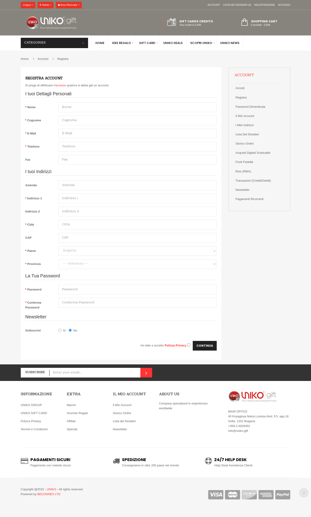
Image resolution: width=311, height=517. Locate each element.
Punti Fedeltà (244, 162)
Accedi (240, 88)
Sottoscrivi (33, 330)
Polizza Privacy (31, 421)
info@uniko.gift (238, 431)
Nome (31, 107)
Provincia (34, 264)
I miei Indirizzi (245, 125)
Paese (31, 251)
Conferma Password (33, 305)
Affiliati (71, 421)
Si (62, 330)
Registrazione (264, 4)
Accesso (284, 4)
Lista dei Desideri (247, 134)
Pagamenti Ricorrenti (250, 199)
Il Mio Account (245, 116)
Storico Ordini (122, 413)
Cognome (34, 120)
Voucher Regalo (77, 413)
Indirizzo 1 (34, 198)
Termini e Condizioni (34, 429)
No (73, 330)
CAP (28, 237)
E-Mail (31, 133)
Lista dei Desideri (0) (237, 4)
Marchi (71, 405)
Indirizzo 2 (32, 211)
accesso (60, 85)
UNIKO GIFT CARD (34, 413)
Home (25, 59)
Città (30, 224)
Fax (27, 159)
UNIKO (51, 489)
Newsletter (243, 190)
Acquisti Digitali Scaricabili (253, 152)
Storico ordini (245, 143)
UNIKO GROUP (31, 405)
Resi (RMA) (243, 171)
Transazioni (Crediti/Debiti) (253, 180)
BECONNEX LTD (48, 494)
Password (34, 289)
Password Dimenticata (250, 106)
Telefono (33, 146)
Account (213, 4)
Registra (62, 59)
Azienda (31, 185)
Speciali (72, 429)
